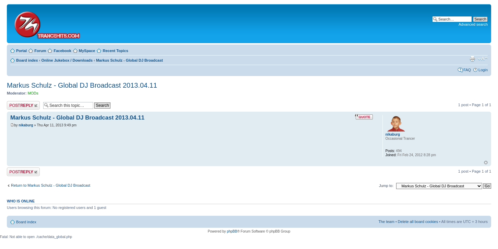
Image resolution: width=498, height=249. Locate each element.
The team (386, 222)
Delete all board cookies (418, 222)
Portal (21, 51)
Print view (472, 59)
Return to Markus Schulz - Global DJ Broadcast (50, 185)
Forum (40, 51)
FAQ (467, 70)
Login (483, 70)
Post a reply (23, 105)
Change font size (483, 59)
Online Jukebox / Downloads (67, 60)
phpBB (232, 231)
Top (486, 162)
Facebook (62, 51)
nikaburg (26, 125)
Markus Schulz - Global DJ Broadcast (129, 60)
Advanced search (473, 24)
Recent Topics (115, 51)
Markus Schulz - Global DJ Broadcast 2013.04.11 (82, 85)
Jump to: (386, 186)
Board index (27, 60)
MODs (33, 93)
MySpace (87, 51)
